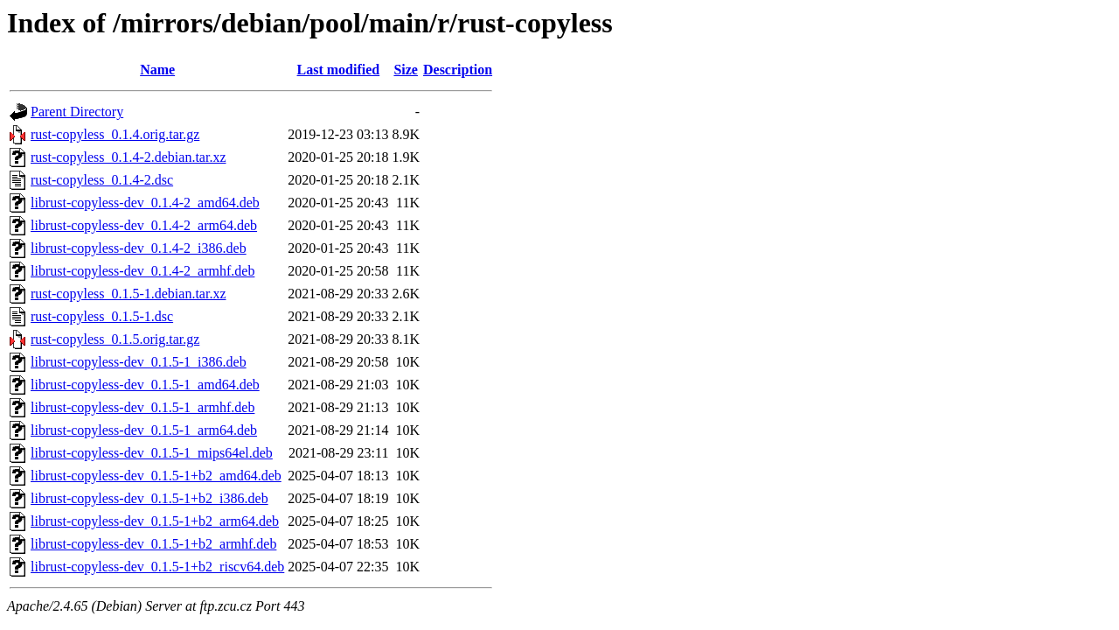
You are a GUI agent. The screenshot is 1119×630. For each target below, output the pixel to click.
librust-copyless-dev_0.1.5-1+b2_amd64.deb (156, 475)
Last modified (338, 69)
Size (405, 69)
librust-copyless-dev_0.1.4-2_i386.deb (139, 248)
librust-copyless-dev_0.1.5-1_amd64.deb (145, 384)
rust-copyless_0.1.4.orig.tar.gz (115, 134)
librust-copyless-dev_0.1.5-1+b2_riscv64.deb (157, 566)
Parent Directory (77, 111)
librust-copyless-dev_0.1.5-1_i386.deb (139, 361)
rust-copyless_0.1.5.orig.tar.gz (115, 339)
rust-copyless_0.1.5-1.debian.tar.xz (128, 293)
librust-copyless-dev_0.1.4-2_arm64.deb (144, 225)
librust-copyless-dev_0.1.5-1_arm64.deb (144, 430)
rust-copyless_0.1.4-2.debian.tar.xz (128, 157)
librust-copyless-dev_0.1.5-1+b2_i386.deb (149, 498)
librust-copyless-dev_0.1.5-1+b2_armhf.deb (153, 543)
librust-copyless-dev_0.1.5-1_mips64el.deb (152, 452)
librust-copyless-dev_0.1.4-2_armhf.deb (142, 270)
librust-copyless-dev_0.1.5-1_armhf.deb (142, 407)
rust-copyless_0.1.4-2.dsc (102, 179)
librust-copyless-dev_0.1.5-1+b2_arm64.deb (155, 521)
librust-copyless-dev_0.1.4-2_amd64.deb (145, 202)
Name (157, 69)
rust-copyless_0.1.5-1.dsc (102, 316)
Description (457, 69)
